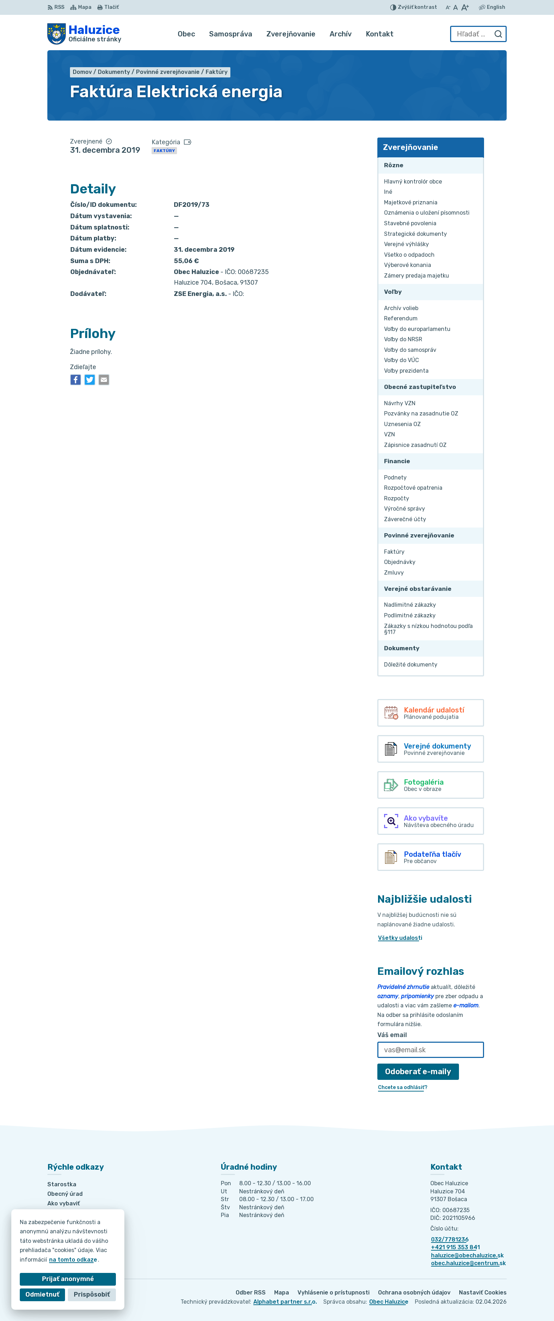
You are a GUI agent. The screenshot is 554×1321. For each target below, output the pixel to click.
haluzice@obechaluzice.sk (467, 1255)
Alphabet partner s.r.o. (285, 1301)
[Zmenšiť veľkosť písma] (448, 7)
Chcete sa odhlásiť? (403, 1087)
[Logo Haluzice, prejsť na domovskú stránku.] (84, 34)
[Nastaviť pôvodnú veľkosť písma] (455, 7)
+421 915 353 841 (455, 1247)
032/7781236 (450, 1239)
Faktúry (164, 150)
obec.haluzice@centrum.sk (468, 1263)
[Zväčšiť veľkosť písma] (464, 7)
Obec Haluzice (388, 1301)
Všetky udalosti (400, 938)
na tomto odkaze (64, 1259)
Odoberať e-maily (418, 1071)
